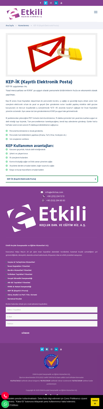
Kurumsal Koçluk (15, 298)
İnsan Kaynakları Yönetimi (19, 266)
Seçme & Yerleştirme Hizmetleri (21, 262)
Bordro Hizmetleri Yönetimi (19, 270)
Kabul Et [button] (95, 402)
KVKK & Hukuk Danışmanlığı (19, 286)
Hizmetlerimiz (23, 25)
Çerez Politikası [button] (11, 405)
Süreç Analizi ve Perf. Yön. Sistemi (22, 294)
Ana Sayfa (10, 25)
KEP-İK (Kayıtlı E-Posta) (18, 290)
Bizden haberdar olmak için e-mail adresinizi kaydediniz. (26, 304)
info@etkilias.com (54, 192)
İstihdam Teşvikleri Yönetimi (20, 274)
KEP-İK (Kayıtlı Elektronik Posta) (21, 179)
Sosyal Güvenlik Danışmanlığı (20, 278)
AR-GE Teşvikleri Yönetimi (19, 282)
